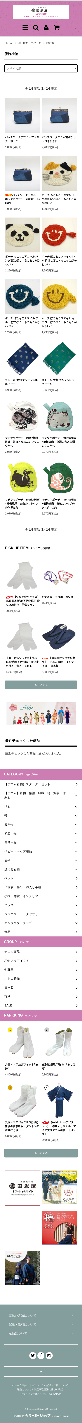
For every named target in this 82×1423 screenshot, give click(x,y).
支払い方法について (33, 1385)
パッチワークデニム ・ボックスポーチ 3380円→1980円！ (22, 199)
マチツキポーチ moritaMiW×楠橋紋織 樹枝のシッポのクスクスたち (59, 503)
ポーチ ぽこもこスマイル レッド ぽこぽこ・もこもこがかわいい (59, 260)
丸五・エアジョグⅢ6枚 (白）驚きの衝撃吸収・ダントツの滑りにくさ (22, 1126)
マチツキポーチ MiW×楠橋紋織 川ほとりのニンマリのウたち (22, 441)
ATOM (57, 1393)
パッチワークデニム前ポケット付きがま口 (59, 139)
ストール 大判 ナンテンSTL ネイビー (22, 382)
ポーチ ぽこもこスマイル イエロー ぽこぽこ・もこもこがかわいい (59, 322)
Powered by (41, 1416)
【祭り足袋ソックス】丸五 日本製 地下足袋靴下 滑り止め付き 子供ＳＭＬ (23, 600)
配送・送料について (57, 1385)
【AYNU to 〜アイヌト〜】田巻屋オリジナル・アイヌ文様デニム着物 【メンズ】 (59, 1128)
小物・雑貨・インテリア (29, 43)
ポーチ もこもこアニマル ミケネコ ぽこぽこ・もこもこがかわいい (59, 199)
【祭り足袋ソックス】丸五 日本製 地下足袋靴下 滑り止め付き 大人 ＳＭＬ (22, 662)
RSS (50, 1393)
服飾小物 (49, 43)
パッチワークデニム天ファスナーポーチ (22, 139)
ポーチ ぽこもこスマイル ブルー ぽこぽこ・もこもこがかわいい (22, 322)
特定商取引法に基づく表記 (48, 1389)
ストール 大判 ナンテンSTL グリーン (59, 382)
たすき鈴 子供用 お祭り (57, 596)
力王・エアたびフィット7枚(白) (21, 1066)
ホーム (8, 43)
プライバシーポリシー (33, 1393)
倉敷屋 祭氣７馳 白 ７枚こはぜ (58, 1066)
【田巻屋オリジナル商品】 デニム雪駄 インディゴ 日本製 (58, 662)
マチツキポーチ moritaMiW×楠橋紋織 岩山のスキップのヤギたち (22, 503)
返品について (24, 1389)
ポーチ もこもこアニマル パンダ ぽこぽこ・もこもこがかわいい (22, 260)
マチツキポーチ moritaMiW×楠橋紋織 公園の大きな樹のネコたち (59, 441)
